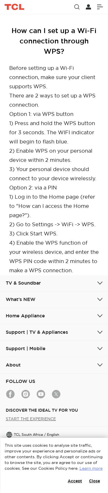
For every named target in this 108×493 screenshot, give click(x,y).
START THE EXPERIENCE (31, 418)
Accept (75, 481)
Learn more (91, 468)
